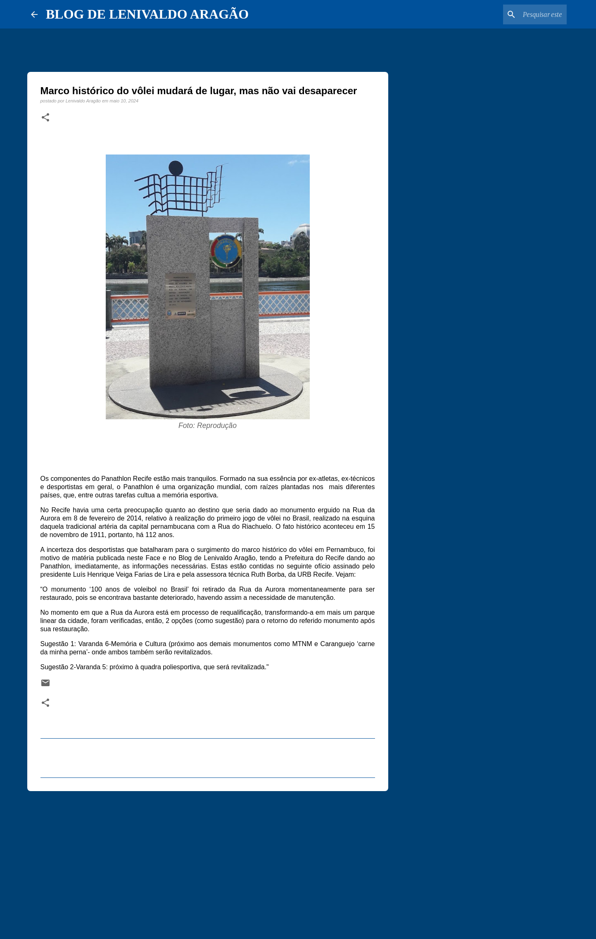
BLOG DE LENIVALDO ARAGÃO (147, 14)
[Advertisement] (208, 861)
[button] (45, 117)
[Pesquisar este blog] (523, 14)
